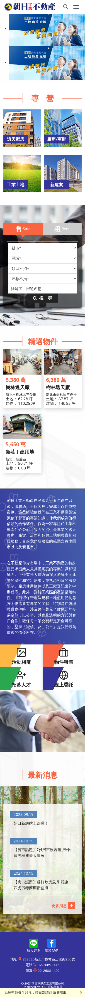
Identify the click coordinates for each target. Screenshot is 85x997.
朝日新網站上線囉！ (31, 823)
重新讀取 (60, 992)
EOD (43, 987)
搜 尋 (42, 298)
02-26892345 (42, 964)
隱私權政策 (55, 987)
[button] (20, 129)
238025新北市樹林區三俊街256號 (42, 959)
